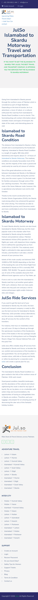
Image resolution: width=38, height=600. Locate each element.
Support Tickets (10, 568)
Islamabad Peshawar (12, 534)
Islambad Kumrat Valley (14, 508)
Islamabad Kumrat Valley (14, 464)
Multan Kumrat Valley (13, 501)
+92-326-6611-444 (9, 2)
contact (4, 24)
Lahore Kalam (10, 454)
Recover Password (11, 557)
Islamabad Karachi (12, 538)
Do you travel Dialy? (11, 561)
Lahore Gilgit (10, 471)
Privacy (7, 571)
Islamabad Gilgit (11, 481)
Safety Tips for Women (12, 564)
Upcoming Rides (8, 16)
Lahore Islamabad (11, 518)
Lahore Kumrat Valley (13, 461)
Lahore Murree (10, 458)
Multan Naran (10, 504)
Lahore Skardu (10, 475)
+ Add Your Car (7, 21)
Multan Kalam (10, 511)
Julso (17, 596)
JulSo (4, 362)
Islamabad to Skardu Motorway (13, 158)
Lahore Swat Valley (12, 468)
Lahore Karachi (10, 521)
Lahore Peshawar (11, 524)
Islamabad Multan (11, 531)
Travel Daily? (6, 19)
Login (20, 6)
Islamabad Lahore (11, 528)
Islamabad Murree (11, 478)
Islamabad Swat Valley (13, 485)
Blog (6, 574)
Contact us (8, 581)
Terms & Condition (11, 578)
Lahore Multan (10, 514)
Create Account (8, 6)
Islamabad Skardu (11, 488)
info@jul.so (23, 2)
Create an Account (11, 551)
